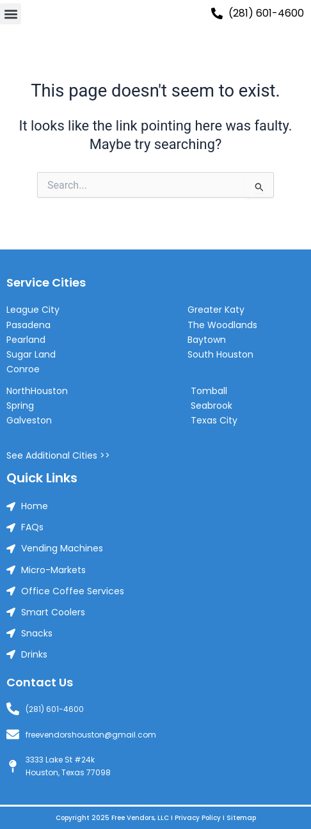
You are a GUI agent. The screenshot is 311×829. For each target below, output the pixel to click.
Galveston (29, 420)
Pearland (25, 339)
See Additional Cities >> (58, 455)
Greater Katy (215, 309)
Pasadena (28, 325)
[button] (10, 13)
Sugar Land (31, 354)
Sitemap (241, 818)
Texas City (214, 420)
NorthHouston (37, 390)
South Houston (220, 354)
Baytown (206, 339)
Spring (20, 405)
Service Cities (46, 282)
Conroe (23, 369)
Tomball (209, 390)
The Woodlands (222, 325)
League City (33, 309)
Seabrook (211, 405)
